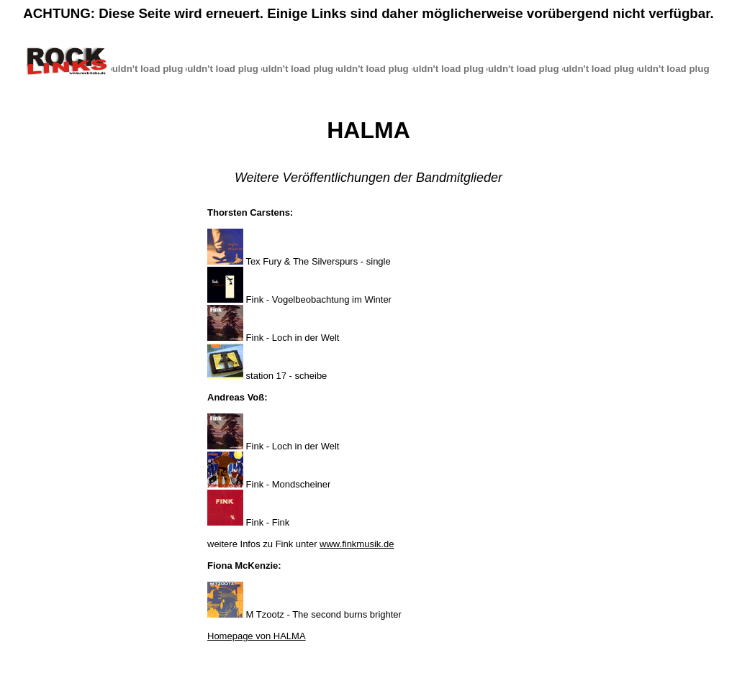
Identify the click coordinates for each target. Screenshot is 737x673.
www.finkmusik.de (357, 544)
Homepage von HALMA (256, 636)
